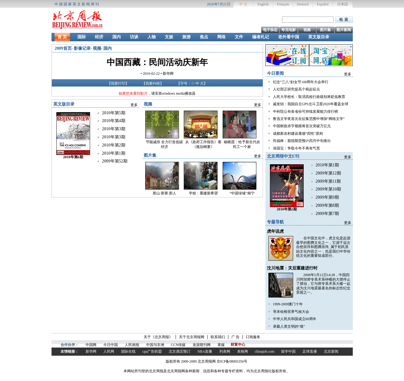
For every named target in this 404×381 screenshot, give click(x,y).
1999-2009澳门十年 (288, 304)
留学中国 (288, 351)
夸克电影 (288, 30)
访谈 (134, 37)
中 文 (243, 4)
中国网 (91, 345)
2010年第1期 (327, 165)
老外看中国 (288, 37)
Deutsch (302, 4)
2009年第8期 (327, 205)
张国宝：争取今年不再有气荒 (296, 148)
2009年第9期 (327, 197)
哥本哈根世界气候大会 (291, 312)
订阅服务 (253, 337)
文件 (239, 37)
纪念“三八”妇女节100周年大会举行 (301, 82)
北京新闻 (331, 351)
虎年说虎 (275, 231)
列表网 (224, 351)
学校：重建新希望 (203, 193)
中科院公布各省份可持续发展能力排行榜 (305, 111)
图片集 (325, 30)
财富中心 (238, 344)
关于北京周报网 (191, 337)
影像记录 (82, 48)
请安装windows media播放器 (173, 93)
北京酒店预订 (179, 351)
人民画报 (132, 345)
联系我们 (218, 337)
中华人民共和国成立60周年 (294, 319)
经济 (99, 37)
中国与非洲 (155, 345)
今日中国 (110, 345)
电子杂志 (270, 30)
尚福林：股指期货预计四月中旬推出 (302, 141)
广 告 (235, 337)
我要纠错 (153, 83)
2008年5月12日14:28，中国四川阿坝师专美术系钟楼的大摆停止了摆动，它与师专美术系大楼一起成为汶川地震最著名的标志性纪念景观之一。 (323, 283)
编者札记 (260, 37)
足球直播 (309, 351)
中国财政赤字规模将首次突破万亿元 (302, 126)
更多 (347, 74)
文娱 (169, 37)
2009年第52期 (114, 161)
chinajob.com (264, 351)
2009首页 (63, 48)
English (263, 4)
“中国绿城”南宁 (242, 193)
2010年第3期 (113, 129)
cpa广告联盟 (152, 351)
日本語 (342, 4)
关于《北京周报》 (158, 337)
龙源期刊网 (202, 345)
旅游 (186, 37)
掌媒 (221, 345)
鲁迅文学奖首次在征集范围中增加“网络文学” (309, 119)
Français (283, 4)
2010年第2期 (113, 145)
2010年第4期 (113, 120)
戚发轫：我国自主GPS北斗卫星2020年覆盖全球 (310, 104)
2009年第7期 (327, 213)
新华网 (91, 351)
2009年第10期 (328, 189)
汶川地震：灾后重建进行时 (292, 268)
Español (323, 4)
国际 (81, 37)
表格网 (242, 351)
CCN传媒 (178, 345)
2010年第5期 (113, 113)
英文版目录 (318, 37)
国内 (116, 37)
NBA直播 (204, 351)
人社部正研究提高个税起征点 (296, 89)
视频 (307, 30)
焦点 (204, 37)
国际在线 (128, 351)
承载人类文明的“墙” (289, 326)
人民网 (108, 351)
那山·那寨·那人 (164, 193)
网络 (221, 37)
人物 (151, 37)
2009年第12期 (328, 173)
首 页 (62, 37)
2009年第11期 (328, 181)
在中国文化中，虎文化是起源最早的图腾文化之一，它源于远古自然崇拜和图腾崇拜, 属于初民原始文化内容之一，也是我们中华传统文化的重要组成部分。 (323, 247)
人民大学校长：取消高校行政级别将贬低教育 (309, 97)
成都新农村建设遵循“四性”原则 (298, 133)
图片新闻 (344, 30)
